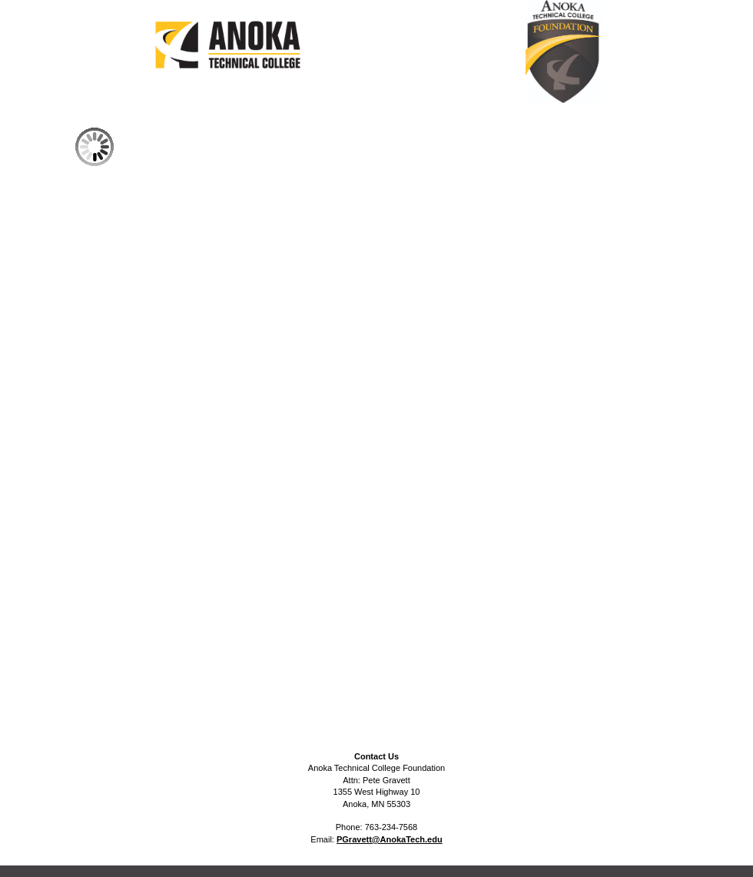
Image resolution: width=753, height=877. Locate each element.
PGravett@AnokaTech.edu (390, 839)
